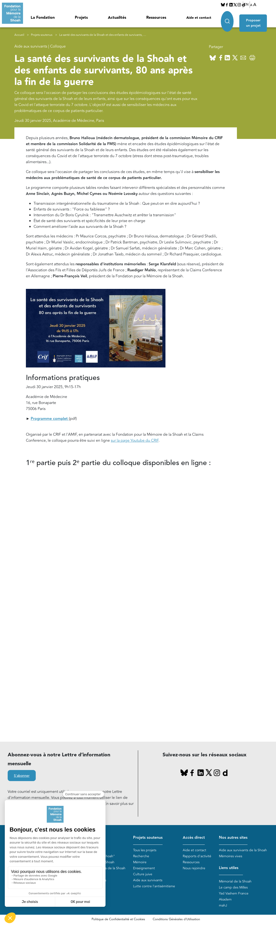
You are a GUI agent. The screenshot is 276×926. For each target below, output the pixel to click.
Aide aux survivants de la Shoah (243, 850)
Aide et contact (198, 17)
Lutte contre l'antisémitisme (154, 886)
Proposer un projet (255, 19)
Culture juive (142, 874)
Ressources (156, 18)
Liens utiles (228, 868)
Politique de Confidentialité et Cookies (118, 919)
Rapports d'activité (197, 856)
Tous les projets (144, 850)
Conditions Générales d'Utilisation (176, 919)
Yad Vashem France (233, 893)
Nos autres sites (233, 838)
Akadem (225, 899)
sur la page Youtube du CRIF (135, 441)
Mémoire (140, 862)
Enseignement (144, 868)
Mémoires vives (230, 856)
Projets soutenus (41, 35)
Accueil (19, 35)
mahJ (223, 905)
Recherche (141, 856)
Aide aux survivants (147, 880)
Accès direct (194, 838)
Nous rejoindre (194, 868)
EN (246, 4)
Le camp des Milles (233, 887)
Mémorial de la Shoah (235, 881)
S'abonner (21, 775)
